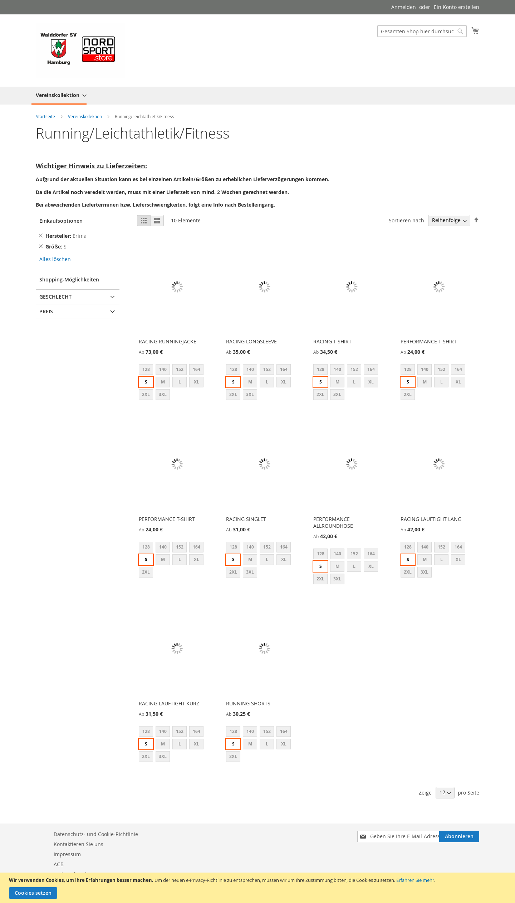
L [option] (179, 382)
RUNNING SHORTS (248, 703)
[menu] (257, 96)
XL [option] (196, 382)
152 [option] (179, 369)
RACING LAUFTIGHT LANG (431, 519)
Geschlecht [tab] (55, 296)
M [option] (163, 382)
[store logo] (80, 50)
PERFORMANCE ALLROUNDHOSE (333, 522)
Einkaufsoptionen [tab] (61, 220)
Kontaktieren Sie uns (78, 844)
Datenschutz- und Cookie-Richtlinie (96, 834)
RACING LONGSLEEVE (251, 341)
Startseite (46, 116)
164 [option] (196, 369)
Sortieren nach (406, 220)
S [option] (146, 382)
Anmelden (403, 7)
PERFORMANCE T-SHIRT (429, 341)
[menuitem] (59, 96)
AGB (59, 864)
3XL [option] (163, 394)
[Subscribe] (459, 836)
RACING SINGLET (246, 519)
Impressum (67, 854)
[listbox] (177, 383)
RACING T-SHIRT (332, 341)
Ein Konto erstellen (456, 7)
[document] (258, 888)
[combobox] (422, 31)
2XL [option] (146, 394)
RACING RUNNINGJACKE (167, 341)
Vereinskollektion (85, 116)
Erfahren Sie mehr (415, 880)
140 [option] (163, 369)
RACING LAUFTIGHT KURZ (169, 703)
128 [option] (146, 369)
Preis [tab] (46, 311)
